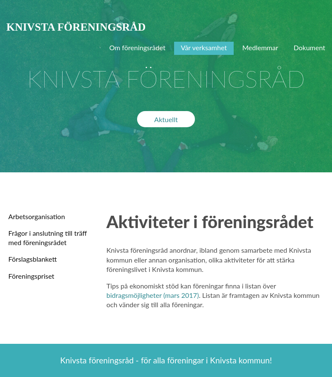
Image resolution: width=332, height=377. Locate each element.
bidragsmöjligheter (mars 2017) (152, 295)
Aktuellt (165, 119)
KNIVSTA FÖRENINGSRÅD (76, 27)
